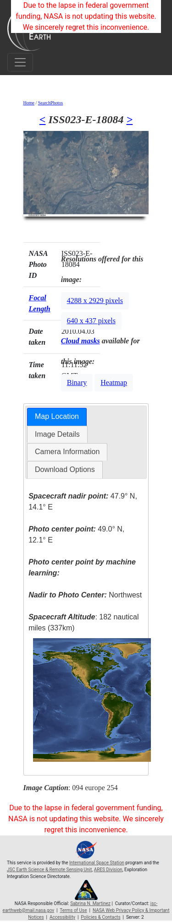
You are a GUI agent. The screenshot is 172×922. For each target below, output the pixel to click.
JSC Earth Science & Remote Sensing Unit (49, 869)
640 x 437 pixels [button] (91, 321)
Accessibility (62, 917)
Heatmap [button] (113, 382)
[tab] (57, 417)
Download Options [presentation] (65, 469)
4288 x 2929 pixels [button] (95, 300)
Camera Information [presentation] (67, 452)
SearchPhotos (50, 102)
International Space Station (96, 862)
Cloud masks (80, 341)
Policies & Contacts (100, 917)
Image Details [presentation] (57, 434)
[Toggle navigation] (20, 62)
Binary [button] (77, 382)
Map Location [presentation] (57, 416)
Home (28, 102)
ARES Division (108, 869)
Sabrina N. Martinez (90, 903)
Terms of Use (73, 910)
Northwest (85, 595)
